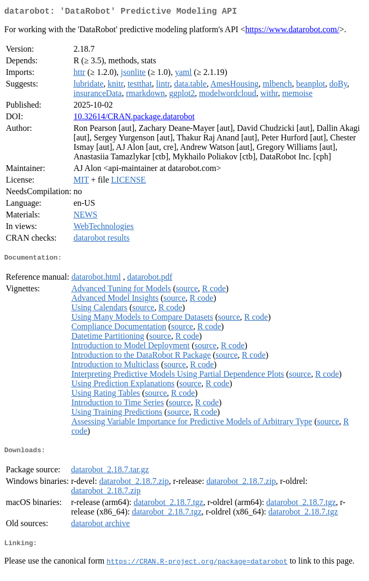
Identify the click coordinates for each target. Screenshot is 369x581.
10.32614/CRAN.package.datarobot (134, 118)
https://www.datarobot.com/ (292, 31)
